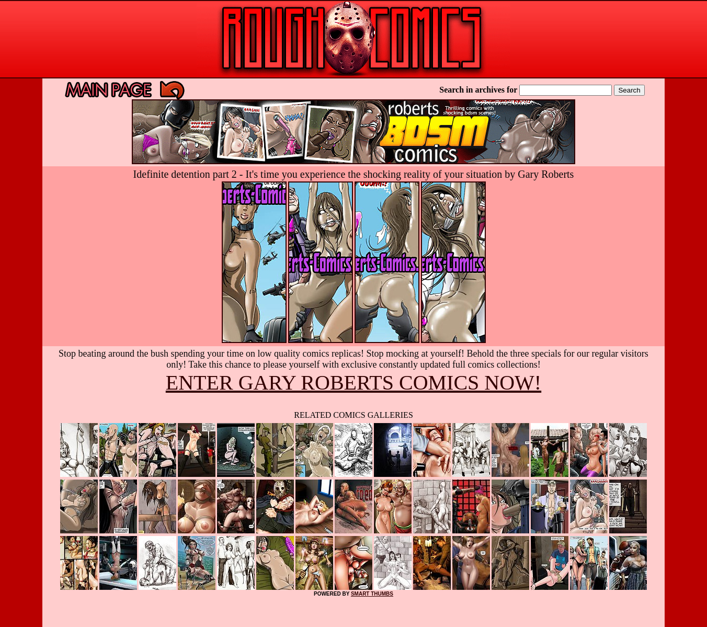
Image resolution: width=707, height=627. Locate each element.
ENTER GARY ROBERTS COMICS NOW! (353, 382)
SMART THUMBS (372, 594)
